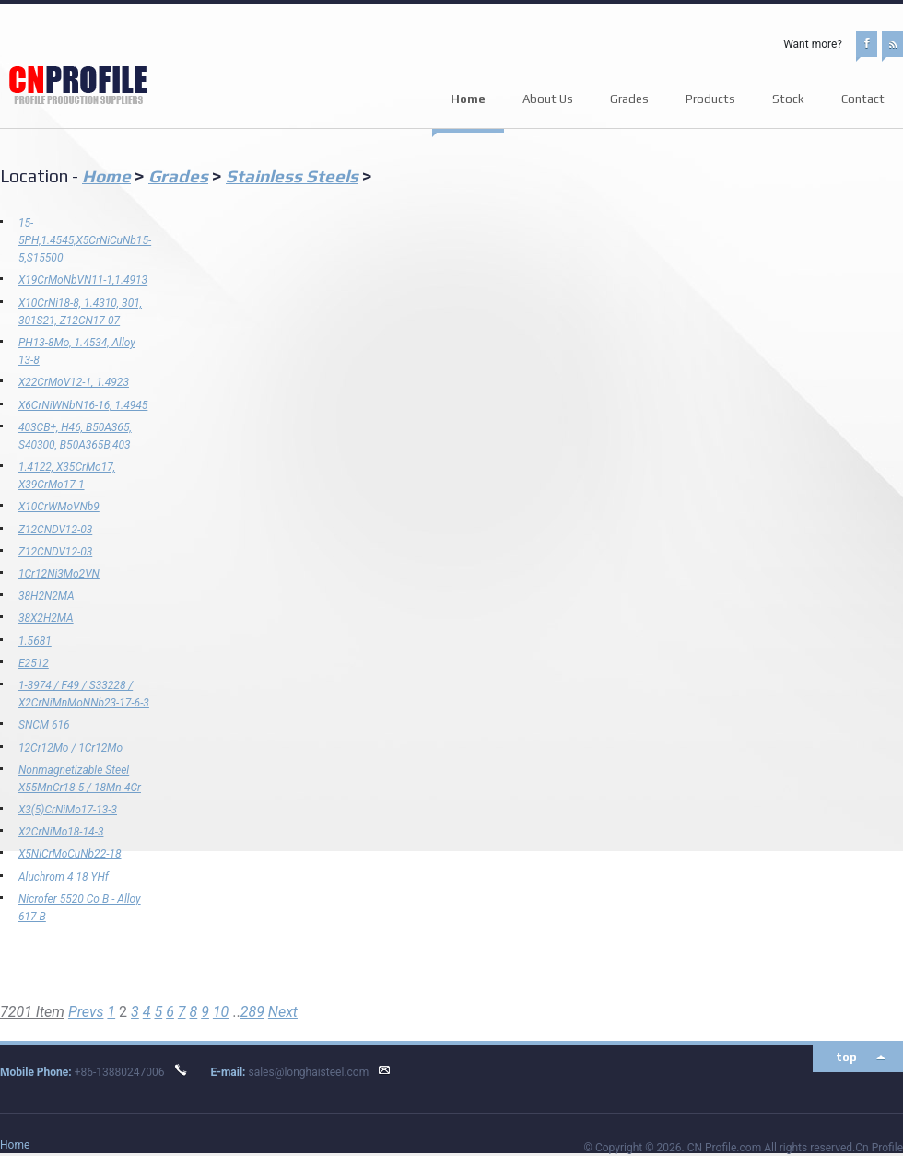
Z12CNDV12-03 (55, 529)
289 (252, 1012)
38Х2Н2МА (46, 618)
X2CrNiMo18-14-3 (60, 831)
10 (221, 1012)
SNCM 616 (44, 724)
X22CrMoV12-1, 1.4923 (73, 382)
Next (283, 1012)
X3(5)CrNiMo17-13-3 (67, 809)
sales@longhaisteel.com (308, 1072)
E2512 (33, 663)
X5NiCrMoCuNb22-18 (70, 853)
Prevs (86, 1012)
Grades (178, 176)
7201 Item (32, 1012)
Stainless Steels (292, 176)
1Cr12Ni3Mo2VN (59, 573)
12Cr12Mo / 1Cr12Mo (70, 747)
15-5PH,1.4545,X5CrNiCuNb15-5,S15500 (84, 240)
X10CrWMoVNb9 (59, 506)
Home (468, 99)
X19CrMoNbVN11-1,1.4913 (82, 280)
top (846, 1057)
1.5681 (35, 641)
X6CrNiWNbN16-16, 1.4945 (82, 405)
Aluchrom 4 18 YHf (63, 876)
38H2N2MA (46, 596)
